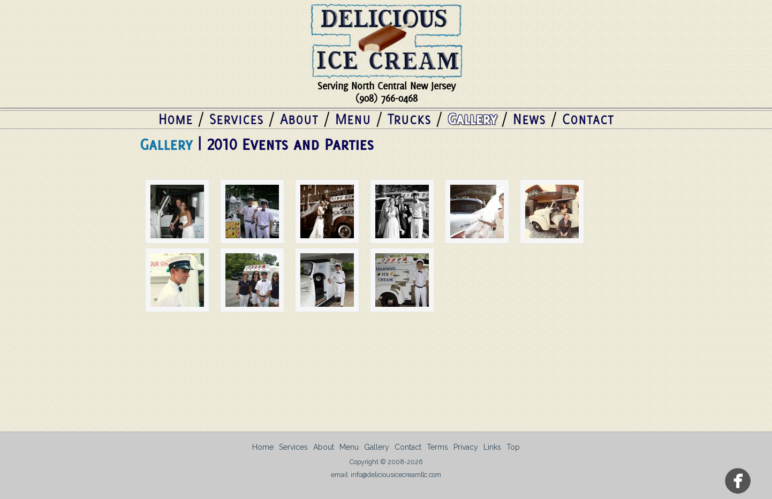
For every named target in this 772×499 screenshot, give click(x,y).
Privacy (465, 447)
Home (175, 119)
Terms (437, 447)
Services (236, 119)
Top (513, 447)
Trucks (409, 119)
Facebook (739, 482)
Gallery (472, 119)
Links (492, 447)
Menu (353, 119)
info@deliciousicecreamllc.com (396, 475)
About (299, 119)
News (529, 119)
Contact (588, 119)
